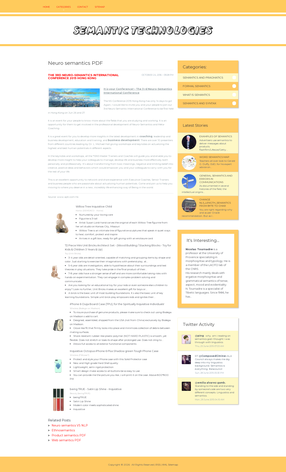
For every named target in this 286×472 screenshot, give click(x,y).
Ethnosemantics (63, 430)
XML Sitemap (170, 464)
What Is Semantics (196, 94)
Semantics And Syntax (199, 103)
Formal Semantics (197, 86)
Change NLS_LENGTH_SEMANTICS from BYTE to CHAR (215, 202)
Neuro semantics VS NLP (70, 425)
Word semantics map (214, 156)
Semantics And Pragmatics (203, 77)
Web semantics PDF (66, 440)
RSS (158, 464)
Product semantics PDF (69, 435)
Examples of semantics (215, 136)
